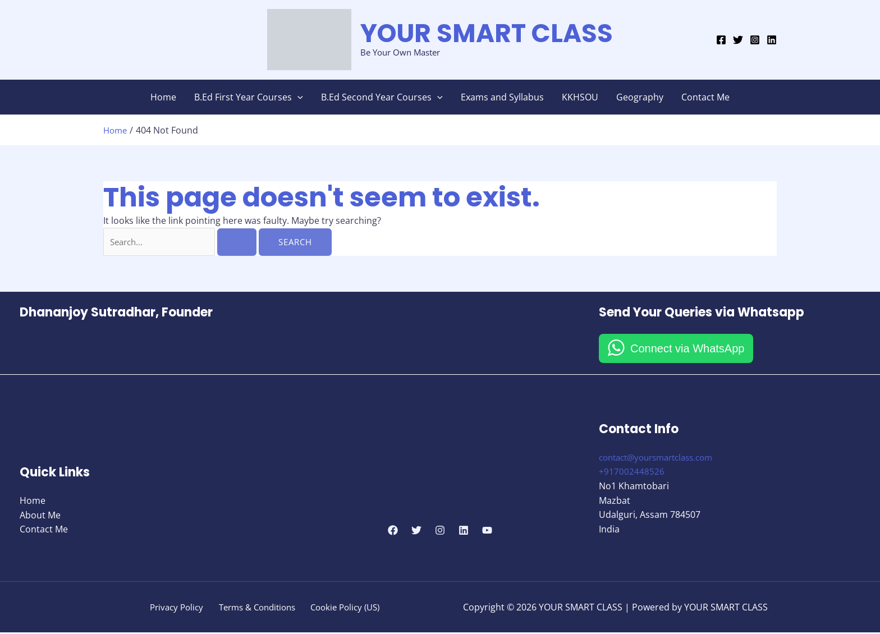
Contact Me (705, 97)
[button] (297, 97)
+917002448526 (631, 473)
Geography (639, 97)
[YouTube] (487, 531)
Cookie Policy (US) (344, 608)
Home (163, 97)
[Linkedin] (772, 40)
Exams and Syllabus (502, 97)
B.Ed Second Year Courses (382, 97)
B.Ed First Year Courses (248, 97)
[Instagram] (755, 40)
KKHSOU (580, 97)
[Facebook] (721, 40)
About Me (40, 515)
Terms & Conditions (256, 608)
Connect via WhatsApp (687, 349)
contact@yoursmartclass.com (662, 458)
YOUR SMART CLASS (486, 33)
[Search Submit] (240, 242)
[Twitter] (738, 40)
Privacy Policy (176, 608)
